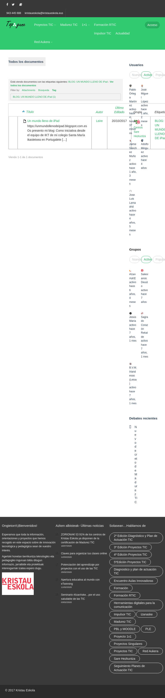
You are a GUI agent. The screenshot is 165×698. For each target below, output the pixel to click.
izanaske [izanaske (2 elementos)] (147, 614)
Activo (147, 75)
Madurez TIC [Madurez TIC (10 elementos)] (122, 621)
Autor (99, 112)
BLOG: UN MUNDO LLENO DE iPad (88, 81)
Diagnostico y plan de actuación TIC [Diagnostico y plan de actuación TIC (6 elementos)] (135, 571)
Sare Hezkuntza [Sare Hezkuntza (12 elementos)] (124, 658)
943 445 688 (13, 13)
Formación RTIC (105, 24)
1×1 (84, 24)
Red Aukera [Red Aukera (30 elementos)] (150, 651)
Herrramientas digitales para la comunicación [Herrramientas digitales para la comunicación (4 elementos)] (134, 605)
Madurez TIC (69, 24)
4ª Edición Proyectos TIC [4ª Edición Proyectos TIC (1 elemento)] (130, 554)
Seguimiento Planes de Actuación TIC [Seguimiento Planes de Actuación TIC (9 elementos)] (129, 668)
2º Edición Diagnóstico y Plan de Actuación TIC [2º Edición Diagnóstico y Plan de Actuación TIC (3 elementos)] (135, 537)
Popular (159, 75)
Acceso (152, 25)
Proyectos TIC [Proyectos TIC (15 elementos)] (123, 651)
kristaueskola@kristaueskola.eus (44, 13)
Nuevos (136, 75)
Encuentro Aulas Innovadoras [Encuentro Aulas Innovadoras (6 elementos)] (133, 580)
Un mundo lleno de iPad (43, 121)
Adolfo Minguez (144, 148)
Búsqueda (43, 90)
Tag (54, 90)
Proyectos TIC (43, 24)
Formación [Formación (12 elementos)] (121, 588)
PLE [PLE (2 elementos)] (148, 629)
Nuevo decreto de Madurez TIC (136, 464)
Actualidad (123, 33)
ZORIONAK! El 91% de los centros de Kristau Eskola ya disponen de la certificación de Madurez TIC (83, 538)
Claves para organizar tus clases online (84, 553)
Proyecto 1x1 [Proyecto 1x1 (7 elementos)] (122, 636)
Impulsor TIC (102, 33)
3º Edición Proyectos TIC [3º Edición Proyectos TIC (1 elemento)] (130, 547)
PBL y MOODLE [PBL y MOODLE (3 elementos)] (125, 629)
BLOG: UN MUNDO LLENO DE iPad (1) (34, 97)
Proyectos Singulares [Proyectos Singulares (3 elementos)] (128, 644)
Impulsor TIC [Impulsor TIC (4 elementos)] (122, 614)
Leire (99, 121)
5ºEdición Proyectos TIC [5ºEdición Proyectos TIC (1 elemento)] (130, 562)
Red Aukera (42, 42)
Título (30, 112)
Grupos (135, 249)
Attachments (28, 90)
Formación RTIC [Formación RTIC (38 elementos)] (125, 595)
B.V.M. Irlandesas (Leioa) (133, 375)
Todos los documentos (25, 61)
